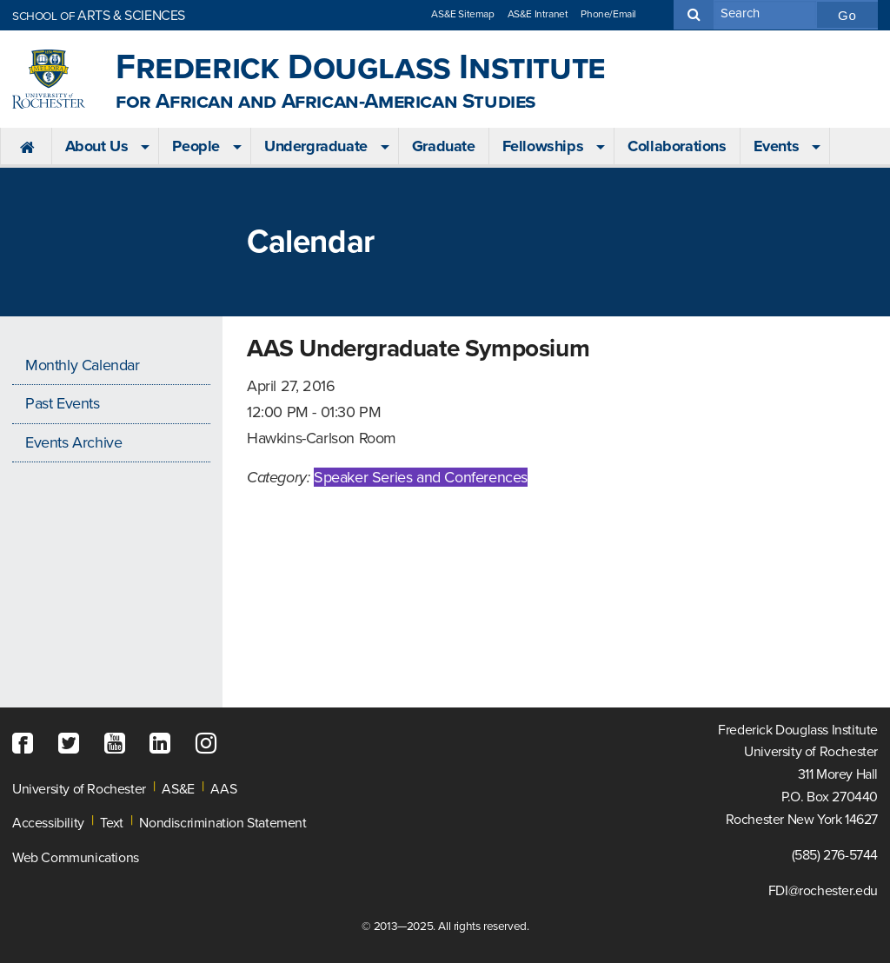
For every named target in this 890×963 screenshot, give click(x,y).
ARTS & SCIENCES (98, 15)
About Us (97, 146)
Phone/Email (608, 14)
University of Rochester (79, 789)
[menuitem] (25, 147)
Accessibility (48, 823)
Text (111, 823)
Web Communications (75, 858)
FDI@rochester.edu (823, 891)
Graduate (443, 146)
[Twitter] (73, 744)
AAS (223, 789)
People (196, 146)
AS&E (178, 789)
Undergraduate (316, 146)
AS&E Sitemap (462, 14)
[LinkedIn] (164, 744)
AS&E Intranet (538, 14)
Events (777, 146)
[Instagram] (210, 744)
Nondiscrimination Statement (222, 823)
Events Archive (73, 442)
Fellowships (543, 146)
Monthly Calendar (82, 365)
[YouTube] (119, 744)
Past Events (62, 403)
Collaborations (677, 146)
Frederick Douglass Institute (361, 79)
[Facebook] (27, 744)
